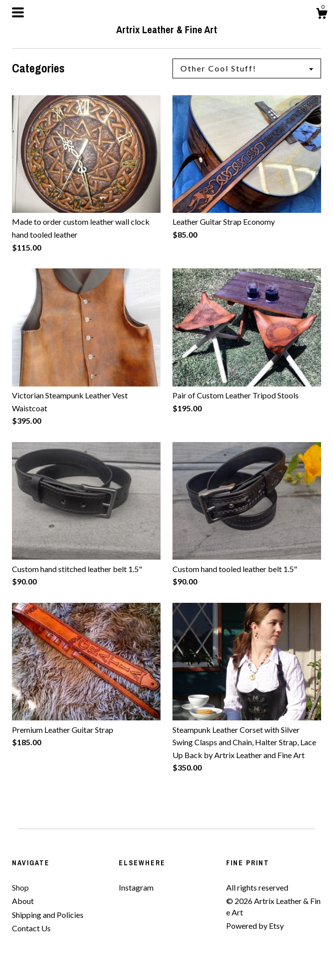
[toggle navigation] (18, 12)
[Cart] (321, 14)
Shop (20, 887)
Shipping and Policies (47, 914)
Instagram (136, 887)
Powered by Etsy (255, 925)
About (23, 900)
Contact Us (31, 928)
